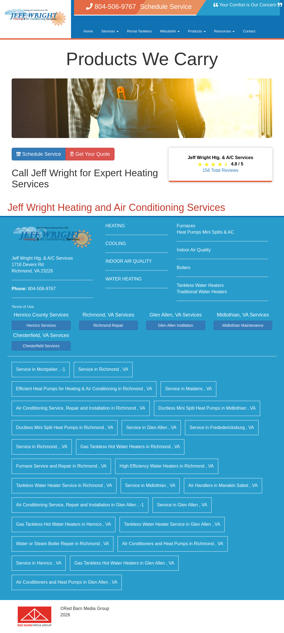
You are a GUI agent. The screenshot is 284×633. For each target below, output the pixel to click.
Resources (224, 31)
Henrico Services (41, 325)
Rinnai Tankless (139, 31)
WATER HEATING (123, 279)
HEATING (115, 225)
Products (197, 31)
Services (110, 31)
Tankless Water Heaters (200, 285)
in (40, 369)
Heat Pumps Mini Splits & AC (205, 232)
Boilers (183, 267)
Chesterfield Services (41, 346)
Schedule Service (38, 154)
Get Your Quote (90, 154)
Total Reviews (220, 170)
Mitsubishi (169, 31)
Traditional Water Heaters (202, 291)
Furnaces (186, 225)
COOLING (115, 243)
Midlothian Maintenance (242, 325)
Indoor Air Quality (194, 249)
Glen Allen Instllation (175, 325)
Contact (249, 31)
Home (88, 31)
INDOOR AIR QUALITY (128, 261)
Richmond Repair (108, 325)
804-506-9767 (42, 288)
